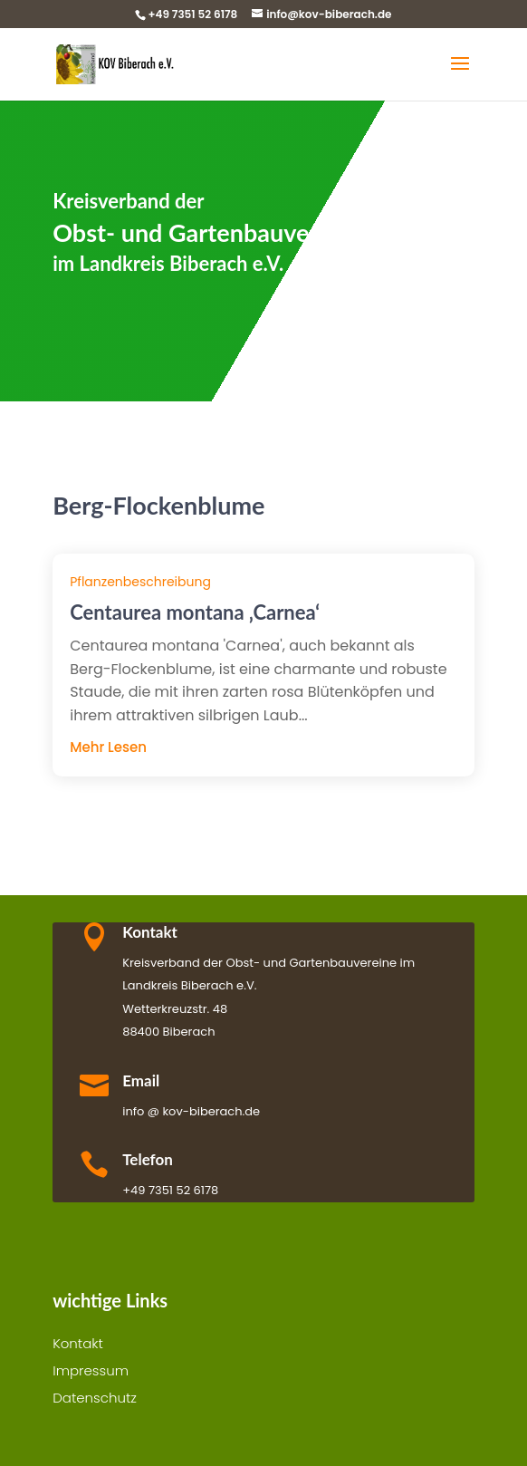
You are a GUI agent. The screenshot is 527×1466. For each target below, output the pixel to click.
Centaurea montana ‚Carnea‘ (195, 612)
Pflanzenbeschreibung (140, 582)
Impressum (91, 1372)
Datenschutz (95, 1399)
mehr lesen (108, 747)
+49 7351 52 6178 (192, 14)
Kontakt (78, 1345)
